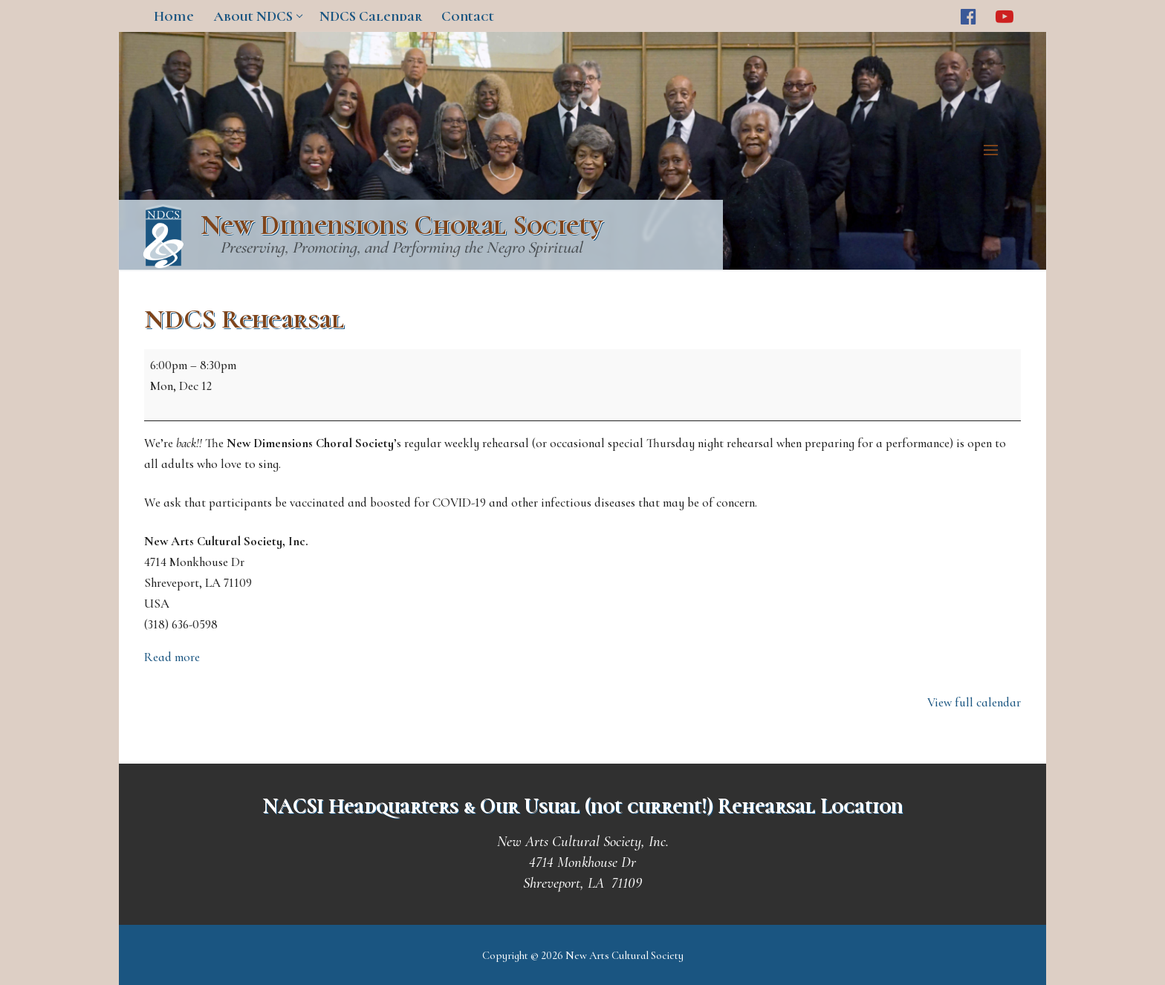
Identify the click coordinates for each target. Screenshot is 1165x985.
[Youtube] (1005, 16)
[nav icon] (994, 150)
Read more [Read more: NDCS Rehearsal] (172, 657)
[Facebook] (968, 16)
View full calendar (974, 702)
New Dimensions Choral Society (402, 225)
